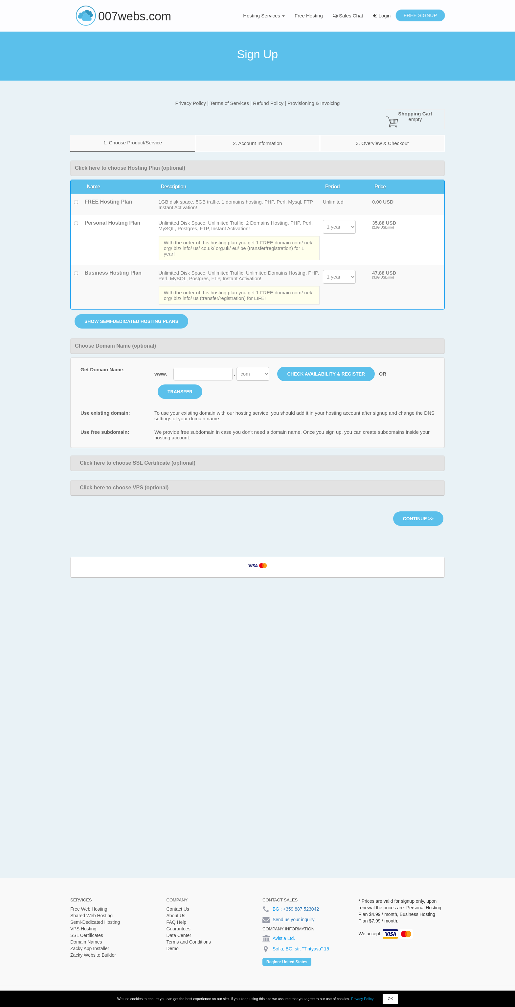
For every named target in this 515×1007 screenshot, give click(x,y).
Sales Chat (348, 15)
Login (382, 15)
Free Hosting (309, 15)
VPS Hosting (83, 928)
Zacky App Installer (89, 948)
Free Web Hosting (88, 909)
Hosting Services (264, 15)
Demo (173, 948)
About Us (176, 915)
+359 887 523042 (301, 909)
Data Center (179, 935)
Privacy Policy (362, 999)
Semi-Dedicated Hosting (95, 922)
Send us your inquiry (294, 919)
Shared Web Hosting (91, 915)
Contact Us (178, 909)
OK (390, 999)
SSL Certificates (86, 935)
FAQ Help (177, 922)
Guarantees (178, 928)
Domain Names (86, 942)
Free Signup (420, 15)
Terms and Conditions (189, 942)
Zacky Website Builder (93, 955)
